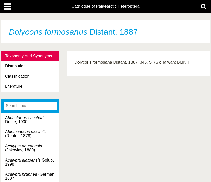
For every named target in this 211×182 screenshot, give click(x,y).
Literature (13, 86)
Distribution (15, 66)
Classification (17, 76)
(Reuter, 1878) (26, 134)
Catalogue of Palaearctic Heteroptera (105, 6)
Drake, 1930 (24, 120)
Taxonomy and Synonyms (28, 56)
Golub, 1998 (29, 162)
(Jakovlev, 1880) (23, 148)
